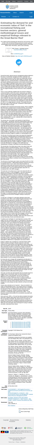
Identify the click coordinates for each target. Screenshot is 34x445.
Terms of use (11, 442)
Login (31, 12)
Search (21, 12)
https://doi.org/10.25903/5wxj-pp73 (23, 56)
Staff (3, 1)
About (15, 12)
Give (31, 1)
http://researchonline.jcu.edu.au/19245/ (21, 324)
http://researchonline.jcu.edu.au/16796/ (21, 327)
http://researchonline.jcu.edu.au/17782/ (21, 323)
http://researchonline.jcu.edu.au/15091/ (21, 326)
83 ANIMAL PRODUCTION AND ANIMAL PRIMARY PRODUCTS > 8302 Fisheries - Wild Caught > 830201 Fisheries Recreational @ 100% (20, 399)
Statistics (28, 420)
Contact (26, 1)
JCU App (8, 1)
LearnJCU (20, 1)
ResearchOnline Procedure (14, 420)
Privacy (17, 442)
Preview (25, 49)
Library (14, 1)
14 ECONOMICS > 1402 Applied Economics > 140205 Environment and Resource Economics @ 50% (20, 391)
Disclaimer (23, 442)
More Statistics (11, 405)
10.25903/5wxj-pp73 (18, 53)
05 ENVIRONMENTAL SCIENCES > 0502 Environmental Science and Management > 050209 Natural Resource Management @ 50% (20, 394)
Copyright (6, 420)
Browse (3, 16)
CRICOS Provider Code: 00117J (17, 438)
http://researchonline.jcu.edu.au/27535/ (21, 322)
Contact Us (16, 16)
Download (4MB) (18, 49)
